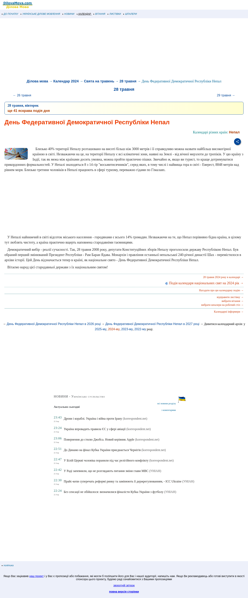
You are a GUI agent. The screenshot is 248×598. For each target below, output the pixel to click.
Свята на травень (99, 81)
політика (7, 565)
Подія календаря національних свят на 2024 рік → (204, 283)
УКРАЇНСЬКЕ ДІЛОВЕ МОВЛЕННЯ (40, 14)
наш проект (36, 576)
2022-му (140, 329)
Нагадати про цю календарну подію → (221, 290)
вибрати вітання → (233, 301)
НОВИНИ (68, 14)
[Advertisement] (116, 49)
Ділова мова (37, 81)
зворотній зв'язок (124, 585)
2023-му (127, 329)
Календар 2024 (66, 81)
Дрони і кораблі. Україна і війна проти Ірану (93, 418)
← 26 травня (22, 95)
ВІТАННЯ (99, 14)
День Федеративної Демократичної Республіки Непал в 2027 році (152, 324)
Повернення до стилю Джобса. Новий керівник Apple (99, 439)
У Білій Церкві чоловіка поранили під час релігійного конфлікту (106, 460)
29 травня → (226, 95)
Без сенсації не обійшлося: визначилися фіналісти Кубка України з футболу (113, 491)
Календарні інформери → (229, 311)
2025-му (100, 329)
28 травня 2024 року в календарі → (223, 277)
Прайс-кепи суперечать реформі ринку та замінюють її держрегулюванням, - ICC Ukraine (123, 481)
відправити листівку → (230, 297)
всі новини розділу (166, 403)
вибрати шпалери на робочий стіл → (222, 304)
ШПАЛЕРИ (130, 14)
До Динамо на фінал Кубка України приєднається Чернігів (102, 450)
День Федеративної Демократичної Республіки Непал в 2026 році (54, 324)
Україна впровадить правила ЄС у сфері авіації (95, 429)
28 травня (128, 81)
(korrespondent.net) (135, 418)
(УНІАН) (155, 471)
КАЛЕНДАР (84, 14)
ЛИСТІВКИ (114, 14)
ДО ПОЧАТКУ (10, 14)
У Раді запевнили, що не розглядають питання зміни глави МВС (106, 471)
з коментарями (168, 410)
